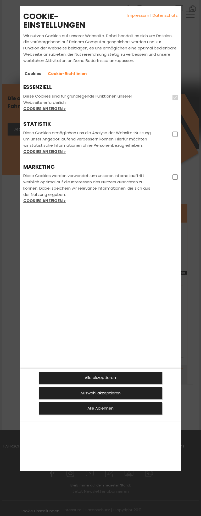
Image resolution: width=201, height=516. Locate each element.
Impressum (138, 15)
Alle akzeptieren (100, 377)
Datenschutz (165, 15)
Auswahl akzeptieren (100, 393)
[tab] (33, 74)
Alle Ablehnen (100, 408)
